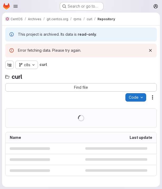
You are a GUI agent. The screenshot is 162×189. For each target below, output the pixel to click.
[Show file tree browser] (9, 65)
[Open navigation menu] (15, 6)
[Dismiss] (150, 50)
